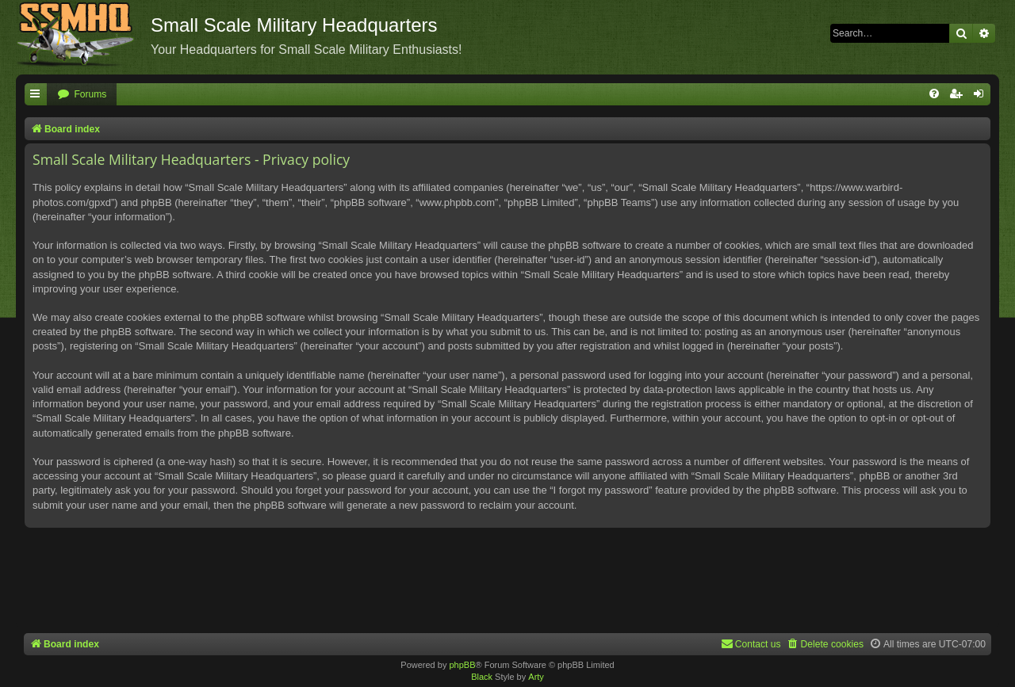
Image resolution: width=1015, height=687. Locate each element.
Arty (536, 676)
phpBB (462, 665)
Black (481, 676)
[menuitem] (81, 94)
